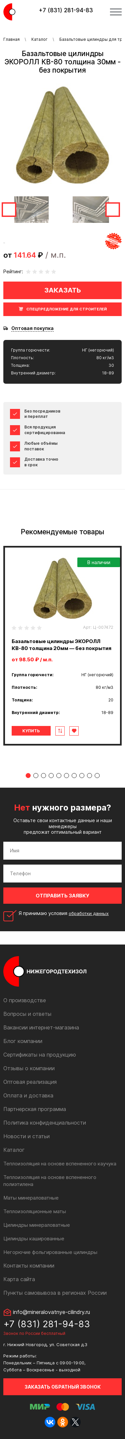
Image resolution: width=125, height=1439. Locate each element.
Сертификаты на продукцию (39, 1054)
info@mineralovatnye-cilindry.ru (51, 1312)
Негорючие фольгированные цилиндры (50, 1252)
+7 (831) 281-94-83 (66, 10)
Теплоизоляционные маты (34, 1211)
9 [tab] (89, 775)
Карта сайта (19, 1279)
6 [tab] (66, 775)
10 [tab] (97, 775)
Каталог (39, 39)
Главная (11, 39)
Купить (31, 730)
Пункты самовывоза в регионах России (55, 1292)
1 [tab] (28, 775)
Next (112, 209)
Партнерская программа (34, 1109)
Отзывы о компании (29, 1068)
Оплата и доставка (28, 1095)
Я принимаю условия (64, 913)
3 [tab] (43, 775)
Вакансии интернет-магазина (41, 1027)
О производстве (24, 1000)
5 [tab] (58, 775)
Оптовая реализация (30, 1082)
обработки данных (89, 913)
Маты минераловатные (31, 1198)
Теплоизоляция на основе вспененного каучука (59, 1163)
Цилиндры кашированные (33, 1238)
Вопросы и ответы (27, 1014)
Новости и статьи (26, 1136)
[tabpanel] (62, 646)
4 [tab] (51, 775)
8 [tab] (81, 775)
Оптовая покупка (32, 328)
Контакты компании (28, 1265)
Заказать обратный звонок (63, 1387)
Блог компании (22, 1041)
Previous (9, 209)
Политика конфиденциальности (44, 1122)
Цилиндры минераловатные (36, 1225)
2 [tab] (35, 775)
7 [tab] (74, 775)
